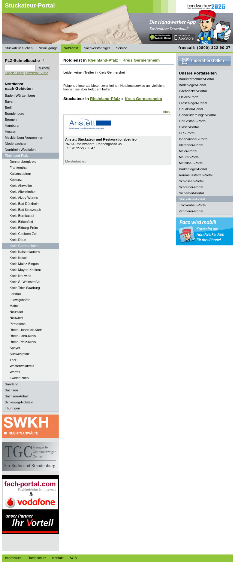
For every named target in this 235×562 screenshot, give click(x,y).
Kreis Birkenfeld (21, 221)
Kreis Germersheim (24, 246)
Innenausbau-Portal (193, 139)
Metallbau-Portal (191, 163)
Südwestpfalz (20, 354)
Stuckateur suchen (19, 48)
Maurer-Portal (189, 157)
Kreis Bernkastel (22, 215)
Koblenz (16, 179)
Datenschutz (37, 558)
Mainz (14, 306)
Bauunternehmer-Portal (196, 79)
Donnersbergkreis (23, 161)
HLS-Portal (187, 133)
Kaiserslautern (20, 173)
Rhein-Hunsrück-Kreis (26, 330)
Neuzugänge (48, 48)
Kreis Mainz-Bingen (24, 264)
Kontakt (58, 558)
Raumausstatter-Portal (195, 175)
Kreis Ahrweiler (21, 185)
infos (166, 112)
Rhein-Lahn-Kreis (23, 336)
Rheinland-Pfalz (103, 60)
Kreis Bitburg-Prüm (24, 227)
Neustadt (16, 312)
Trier (13, 360)
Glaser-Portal (189, 127)
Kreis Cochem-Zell (23, 233)
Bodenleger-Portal (192, 85)
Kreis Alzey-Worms (24, 197)
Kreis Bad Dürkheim (24, 203)
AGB (73, 558)
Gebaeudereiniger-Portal (197, 115)
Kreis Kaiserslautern (25, 252)
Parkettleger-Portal (193, 169)
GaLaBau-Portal (191, 109)
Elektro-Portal (189, 97)
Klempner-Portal (191, 145)
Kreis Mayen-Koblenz (25, 270)
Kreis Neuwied (20, 276)
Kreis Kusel (18, 258)
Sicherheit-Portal (191, 193)
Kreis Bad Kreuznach (25, 209)
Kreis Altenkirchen (23, 191)
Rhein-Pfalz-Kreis (23, 342)
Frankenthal (18, 167)
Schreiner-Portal (191, 187)
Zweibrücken (19, 378)
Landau (15, 294)
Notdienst (71, 48)
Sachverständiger (97, 48)
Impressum (13, 558)
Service (121, 48)
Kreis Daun (18, 240)
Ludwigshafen (20, 300)
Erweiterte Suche (36, 73)
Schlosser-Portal (191, 181)
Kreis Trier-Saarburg (25, 288)
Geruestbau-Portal (192, 121)
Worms (15, 372)
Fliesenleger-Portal (193, 103)
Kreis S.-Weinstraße (25, 282)
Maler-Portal (188, 151)
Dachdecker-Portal (193, 91)
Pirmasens (18, 324)
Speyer (15, 348)
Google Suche (14, 73)
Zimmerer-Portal (191, 211)
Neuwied (16, 318)
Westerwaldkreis (22, 366)
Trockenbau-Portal (192, 205)
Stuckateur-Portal (30, 5)
